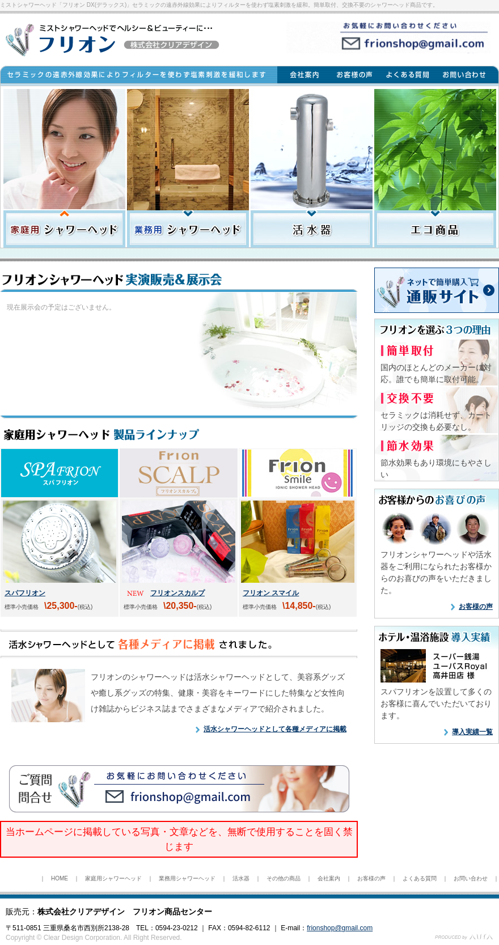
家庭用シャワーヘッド (113, 878)
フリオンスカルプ (177, 593)
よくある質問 (420, 878)
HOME (59, 878)
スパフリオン (25, 593)
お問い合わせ (471, 878)
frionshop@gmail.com (340, 928)
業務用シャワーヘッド (187, 878)
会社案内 (329, 878)
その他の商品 (284, 878)
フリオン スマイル (271, 593)
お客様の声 (476, 607)
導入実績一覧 (472, 732)
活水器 (241, 878)
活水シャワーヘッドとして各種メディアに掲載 (275, 729)
